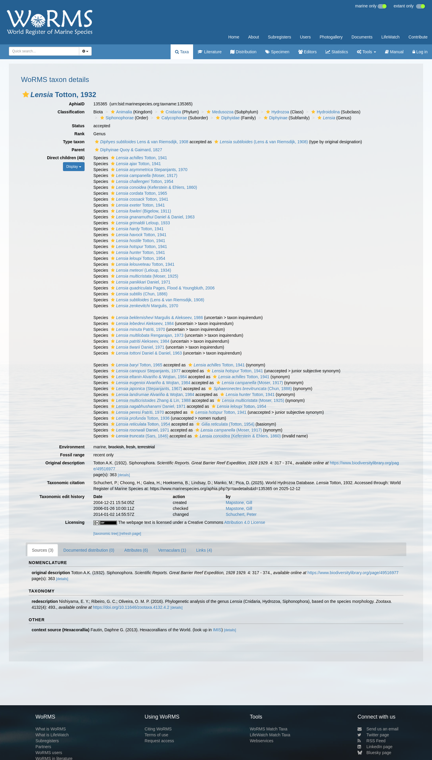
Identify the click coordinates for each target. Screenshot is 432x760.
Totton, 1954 (141, 181)
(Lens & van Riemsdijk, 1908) (260, 141)
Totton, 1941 (138, 157)
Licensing (74, 522)
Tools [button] (366, 51)
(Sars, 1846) (139, 436)
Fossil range (72, 455)
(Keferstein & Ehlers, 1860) (153, 187)
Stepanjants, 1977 (145, 370)
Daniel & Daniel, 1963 (152, 217)
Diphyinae (274, 117)
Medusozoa (219, 112)
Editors (307, 51)
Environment (72, 447)
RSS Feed (371, 740)
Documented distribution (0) (88, 550)
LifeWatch (390, 37)
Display (73, 167)
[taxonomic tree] (106, 534)
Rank (80, 133)
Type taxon (74, 141)
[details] (124, 475)
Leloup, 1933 (139, 222)
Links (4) (204, 550)
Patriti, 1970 (137, 329)
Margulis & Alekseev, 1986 (156, 317)
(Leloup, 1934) (140, 270)
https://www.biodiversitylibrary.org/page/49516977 (353, 572)
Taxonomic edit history (62, 496)
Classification (71, 112)
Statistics (337, 51)
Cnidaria (170, 112)
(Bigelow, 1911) (140, 211)
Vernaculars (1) (172, 550)
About (253, 37)
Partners (43, 746)
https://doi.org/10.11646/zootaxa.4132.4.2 (131, 607)
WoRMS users (48, 752)
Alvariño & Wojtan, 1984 (148, 376)
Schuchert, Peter (241, 514)
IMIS (217, 629)
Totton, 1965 (138, 193)
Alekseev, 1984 (141, 323)
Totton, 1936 (139, 418)
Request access (159, 740)
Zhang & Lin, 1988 (150, 400)
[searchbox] (42, 51)
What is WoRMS (50, 729)
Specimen (277, 51)
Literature (209, 51)
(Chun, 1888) (249, 388)
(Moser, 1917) (143, 175)
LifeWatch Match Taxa (270, 734)
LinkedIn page (374, 746)
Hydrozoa (277, 112)
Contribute (418, 37)
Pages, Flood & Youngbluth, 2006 (162, 288)
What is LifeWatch (52, 734)
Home (233, 37)
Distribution (243, 51)
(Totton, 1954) (224, 424)
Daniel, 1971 (140, 282)
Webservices (262, 740)
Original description (65, 462)
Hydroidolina (325, 112)
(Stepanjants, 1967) (145, 388)
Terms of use (156, 734)
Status (78, 125)
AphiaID (77, 104)
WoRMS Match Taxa (268, 729)
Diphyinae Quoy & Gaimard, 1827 (127, 149)
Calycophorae (171, 117)
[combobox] (44, 51)
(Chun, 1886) (138, 294)
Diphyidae (227, 117)
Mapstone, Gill (239, 502)
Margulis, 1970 (143, 305)
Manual (394, 51)
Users (305, 37)
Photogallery (331, 37)
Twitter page (373, 734)
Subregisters (279, 37)
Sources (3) (42, 550)
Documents (362, 37)
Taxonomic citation (66, 482)
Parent (78, 149)
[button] (25, 94)
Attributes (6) (136, 550)
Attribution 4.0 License (244, 522)
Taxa (182, 51)
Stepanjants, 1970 (148, 169)
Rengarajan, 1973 (146, 335)
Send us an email (377, 729)
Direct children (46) (66, 157)
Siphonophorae (116, 117)
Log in (420, 51)
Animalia (120, 112)
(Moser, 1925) (143, 276)
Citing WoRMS (158, 729)
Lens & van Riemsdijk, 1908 (140, 141)
